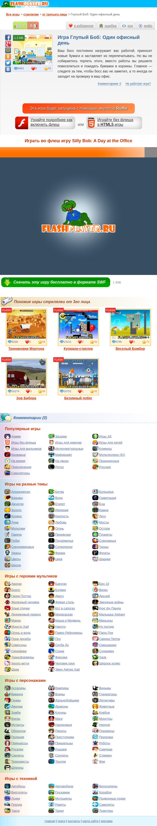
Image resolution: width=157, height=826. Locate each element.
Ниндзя (101, 724)
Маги (55, 718)
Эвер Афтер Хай (64, 669)
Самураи (102, 749)
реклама (106, 821)
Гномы (12, 700)
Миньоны (102, 620)
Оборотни (15, 730)
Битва (56, 491)
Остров (101, 528)
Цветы (12, 558)
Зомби (12, 712)
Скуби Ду (58, 644)
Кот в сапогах (61, 608)
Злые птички (17, 608)
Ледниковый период (22, 614)
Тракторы (102, 810)
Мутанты (14, 724)
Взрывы (13, 497)
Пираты (57, 730)
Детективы (103, 700)
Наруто (57, 626)
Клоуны (57, 712)
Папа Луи (102, 632)
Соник (56, 651)
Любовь (57, 522)
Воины (56, 694)
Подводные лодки (109, 798)
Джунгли (14, 503)
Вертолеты (15, 792)
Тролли (57, 761)
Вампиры (58, 687)
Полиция (14, 736)
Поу (54, 638)
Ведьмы (101, 687)
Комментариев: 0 (109, 83)
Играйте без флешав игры (115, 122)
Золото (13, 509)
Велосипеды (104, 786)
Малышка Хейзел (108, 614)
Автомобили (60, 786)
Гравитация (104, 497)
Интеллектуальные (65, 448)
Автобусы (14, 786)
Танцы (100, 546)
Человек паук (61, 663)
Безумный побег (78, 379)
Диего (56, 595)
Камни (100, 509)
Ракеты (57, 804)
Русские (101, 466)
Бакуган (57, 583)
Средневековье (19, 546)
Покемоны (103, 730)
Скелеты (14, 755)
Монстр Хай (16, 626)
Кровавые (15, 454)
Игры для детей (107, 442)
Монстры (102, 718)
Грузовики (59, 792)
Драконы (58, 706)
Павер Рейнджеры (65, 632)
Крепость (58, 516)
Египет (56, 503)
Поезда (13, 804)
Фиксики (57, 657)
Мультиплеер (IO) (108, 454)
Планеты (102, 534)
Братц (12, 589)
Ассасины (15, 687)
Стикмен (102, 755)
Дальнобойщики (63, 700)
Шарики (101, 558)
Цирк (55, 558)
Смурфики (15, 651)
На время (14, 460)
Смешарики (104, 644)
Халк (99, 657)
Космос (13, 516)
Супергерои (60, 546)
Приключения (17, 466)
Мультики (14, 528)
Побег (12, 540)
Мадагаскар (60, 614)
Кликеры (102, 448)
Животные (103, 706)
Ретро (56, 466)
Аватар (13, 583)
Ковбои (101, 712)
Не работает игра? (138, 83)
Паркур (13, 534)
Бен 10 (100, 583)
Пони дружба (17, 638)
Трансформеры (19, 657)
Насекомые (60, 724)
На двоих (58, 460)
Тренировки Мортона (26, 329)
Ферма (56, 552)
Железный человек (21, 602)
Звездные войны (108, 602)
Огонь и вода (17, 632)
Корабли (102, 792)
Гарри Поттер (17, 595)
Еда (98, 503)
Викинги (13, 694)
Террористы (16, 761)
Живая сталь (61, 602)
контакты (74, 821)
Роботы (101, 743)
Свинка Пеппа (106, 638)
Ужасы (12, 552)
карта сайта (90, 821)
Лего (99, 516)
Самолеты (103, 804)
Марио (12, 620)
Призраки (102, 736)
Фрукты (101, 552)
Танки (56, 810)
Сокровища (104, 540)
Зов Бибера (26, 379)
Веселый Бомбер (130, 329)
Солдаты (58, 755)
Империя (58, 509)
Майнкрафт (60, 454)
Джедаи (13, 706)
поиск (61, 821)
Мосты (100, 522)
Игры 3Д (101, 436)
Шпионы (13, 767)
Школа (12, 565)
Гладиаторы (104, 694)
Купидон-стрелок (78, 329)
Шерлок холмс (106, 663)
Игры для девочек (65, 442)
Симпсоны (15, 644)
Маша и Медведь (64, 620)
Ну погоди (103, 626)
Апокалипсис (17, 491)
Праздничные (105, 460)
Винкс (100, 589)
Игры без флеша (20, 442)
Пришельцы (60, 743)
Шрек (11, 669)
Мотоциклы (60, 798)
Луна (11, 522)
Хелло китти (16, 663)
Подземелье (60, 540)
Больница (103, 491)
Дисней (101, 595)
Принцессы (16, 743)
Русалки (13, 749)
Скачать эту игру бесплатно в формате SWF (59, 282)
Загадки (57, 436)
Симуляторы (17, 473)
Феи (98, 761)
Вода (55, 497)
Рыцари (57, 749)
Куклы (12, 718)
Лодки (12, 798)
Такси (12, 810)
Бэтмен (57, 589)
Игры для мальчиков (23, 448)
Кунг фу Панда (106, 608)
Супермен (103, 651)
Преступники (61, 736)
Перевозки (59, 534)
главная (49, 821)
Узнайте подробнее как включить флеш (52, 122)
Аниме (12, 436)
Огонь (56, 528)
